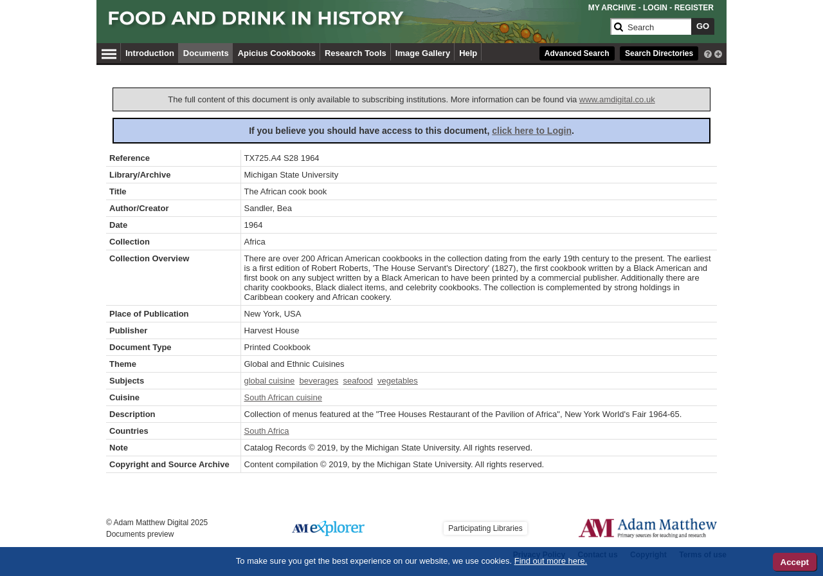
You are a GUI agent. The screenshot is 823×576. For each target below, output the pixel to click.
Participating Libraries (485, 528)
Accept (795, 562)
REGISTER (694, 7)
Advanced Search (577, 53)
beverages (319, 381)
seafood (357, 381)
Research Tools (355, 53)
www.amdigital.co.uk (617, 99)
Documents (206, 53)
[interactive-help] (708, 53)
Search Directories (659, 53)
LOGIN (655, 7)
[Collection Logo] (356, 23)
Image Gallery (422, 53)
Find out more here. (550, 561)
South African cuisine (283, 397)
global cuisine (269, 381)
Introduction (149, 53)
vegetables (397, 381)
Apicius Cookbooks (277, 53)
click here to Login (532, 130)
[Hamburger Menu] (109, 52)
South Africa (266, 431)
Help (468, 53)
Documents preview (140, 534)
